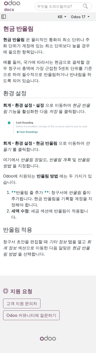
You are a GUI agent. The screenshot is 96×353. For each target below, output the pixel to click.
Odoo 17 (79, 17)
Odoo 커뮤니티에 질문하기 (31, 315)
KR (60, 17)
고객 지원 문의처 (21, 303)
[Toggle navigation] (3, 17)
